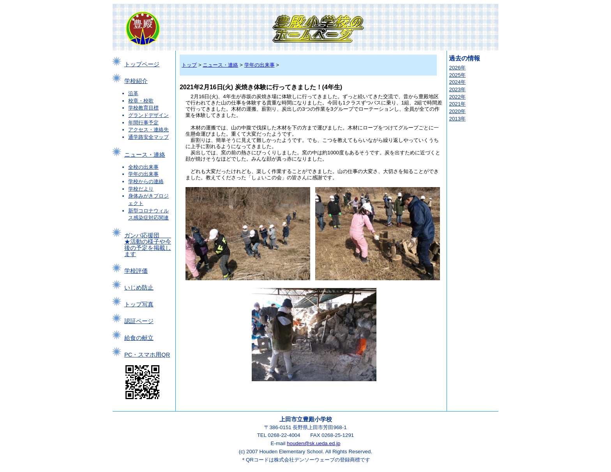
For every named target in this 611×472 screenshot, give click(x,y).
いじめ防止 (139, 288)
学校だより (141, 189)
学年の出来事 (143, 174)
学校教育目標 (143, 108)
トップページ (141, 64)
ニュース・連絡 (144, 155)
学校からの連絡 (146, 181)
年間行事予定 (143, 123)
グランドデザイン (148, 115)
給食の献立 (139, 338)
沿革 (133, 93)
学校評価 (136, 271)
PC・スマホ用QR (147, 355)
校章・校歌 (141, 101)
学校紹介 (136, 81)
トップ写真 (139, 304)
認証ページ (139, 321)
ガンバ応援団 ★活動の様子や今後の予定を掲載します (147, 244)
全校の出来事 (143, 167)
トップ (189, 65)
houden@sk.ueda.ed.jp (313, 443)
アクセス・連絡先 (148, 130)
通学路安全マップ (148, 137)
